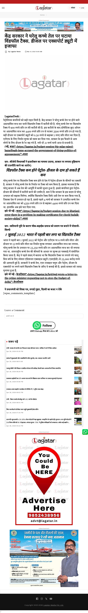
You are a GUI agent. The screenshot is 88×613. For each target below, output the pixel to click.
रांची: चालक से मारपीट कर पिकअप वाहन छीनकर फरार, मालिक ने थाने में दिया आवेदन (31, 348)
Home (42, 15)
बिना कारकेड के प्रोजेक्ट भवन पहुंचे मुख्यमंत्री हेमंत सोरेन (22, 409)
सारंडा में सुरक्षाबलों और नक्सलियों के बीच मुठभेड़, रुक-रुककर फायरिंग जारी (28, 358)
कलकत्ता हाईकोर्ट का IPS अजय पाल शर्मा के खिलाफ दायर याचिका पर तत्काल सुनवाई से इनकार (34, 378)
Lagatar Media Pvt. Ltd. (53, 605)
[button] (3, 7)
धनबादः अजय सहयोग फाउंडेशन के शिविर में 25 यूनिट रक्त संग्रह (24, 389)
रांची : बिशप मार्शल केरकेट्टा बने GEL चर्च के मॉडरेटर (21, 399)
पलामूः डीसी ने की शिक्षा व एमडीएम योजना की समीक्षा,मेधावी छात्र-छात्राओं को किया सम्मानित (33, 368)
